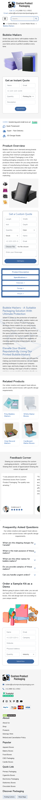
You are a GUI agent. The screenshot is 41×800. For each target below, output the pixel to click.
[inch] (12, 224)
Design (20, 288)
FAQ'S (20, 294)
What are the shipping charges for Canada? (18, 544)
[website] (20, 643)
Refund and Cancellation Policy (14, 737)
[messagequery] (20, 102)
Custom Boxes (12, 24)
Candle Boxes (8, 762)
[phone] (20, 91)
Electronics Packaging (11, 779)
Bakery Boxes (8, 751)
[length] (12, 219)
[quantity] (13, 96)
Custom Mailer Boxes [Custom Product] (27, 24)
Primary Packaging (9, 772)
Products (6, 730)
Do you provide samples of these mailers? (17, 568)
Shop (4, 726)
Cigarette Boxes (9, 775)
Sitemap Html (8, 734)
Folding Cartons (9, 797)
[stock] (12, 236)
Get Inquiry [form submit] (20, 261)
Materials (20, 283)
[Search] (24, 19)
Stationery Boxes (9, 783)
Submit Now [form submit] (20, 109)
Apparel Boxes (8, 747)
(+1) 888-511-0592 (24, 10)
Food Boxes (7, 755)
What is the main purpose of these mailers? (18, 552)
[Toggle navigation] (5, 18)
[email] (28, 85)
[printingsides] (28, 96)
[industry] (28, 654)
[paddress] (20, 649)
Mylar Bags (22, 797)
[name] (13, 85)
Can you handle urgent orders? (16, 575)
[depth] (29, 224)
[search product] (36, 19)
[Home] (4, 24)
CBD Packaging (8, 758)
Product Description (20, 272)
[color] (29, 230)
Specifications (20, 277)
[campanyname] (28, 637)
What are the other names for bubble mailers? (16, 560)
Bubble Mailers (8, 26)
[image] (20, 247)
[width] (29, 219)
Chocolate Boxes (9, 786)
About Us (6, 723)
